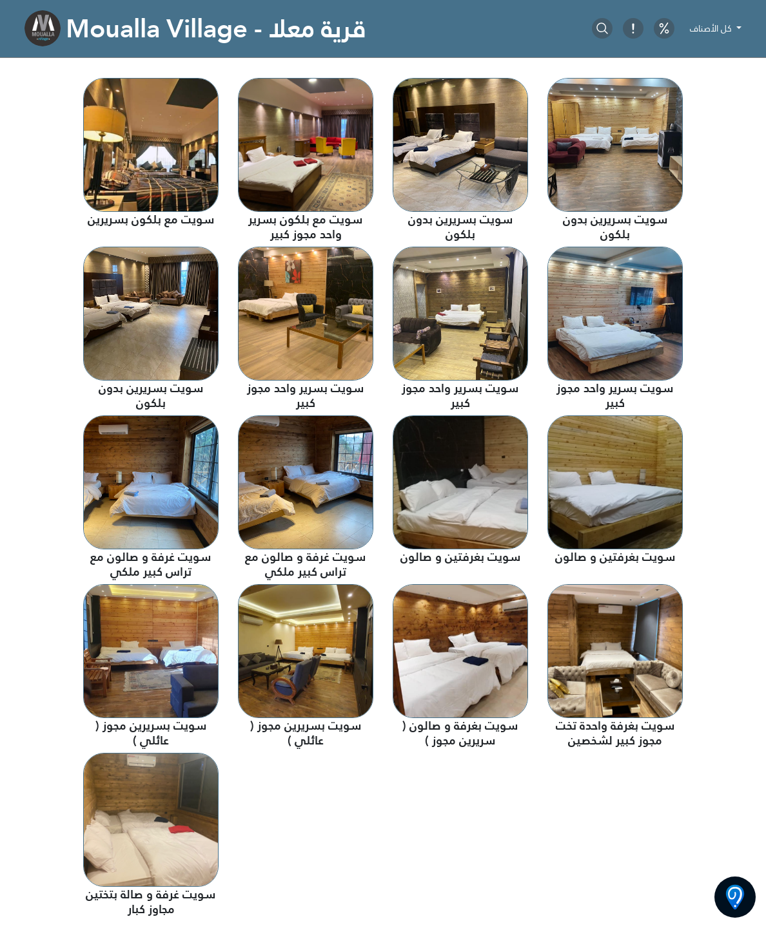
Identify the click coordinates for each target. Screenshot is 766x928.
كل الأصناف (712, 28)
